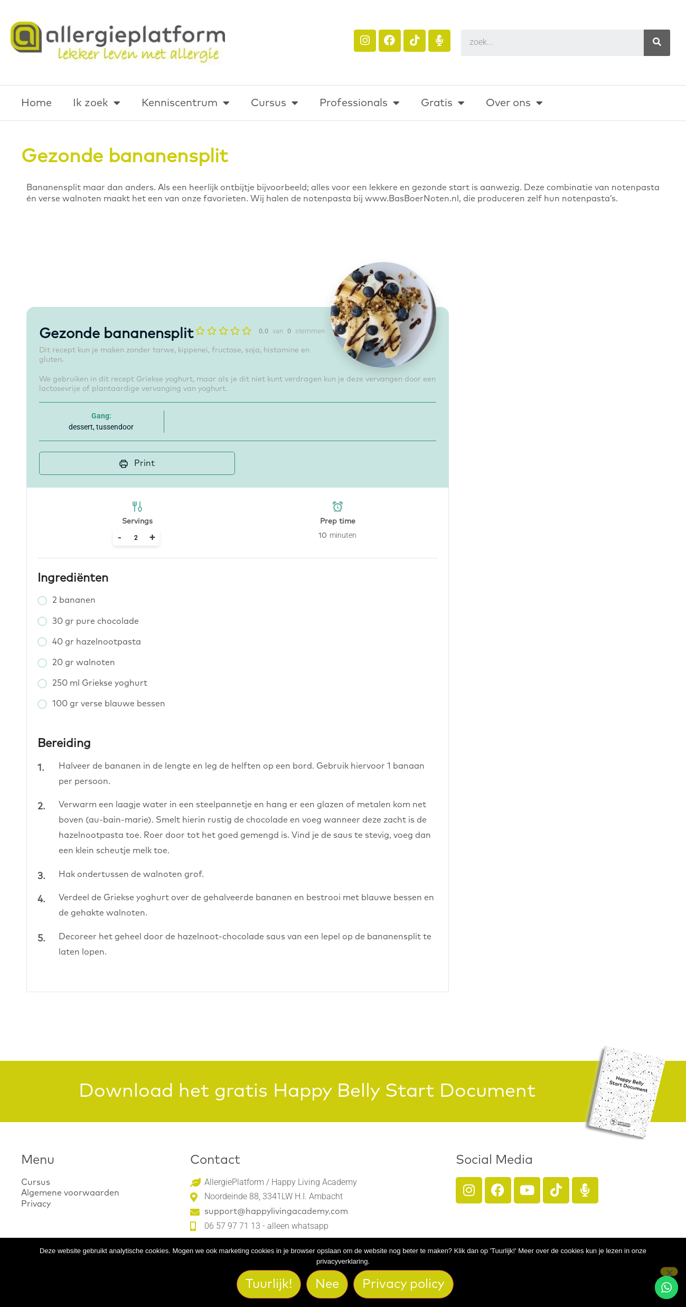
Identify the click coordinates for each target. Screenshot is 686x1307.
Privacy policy (404, 1284)
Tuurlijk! (269, 1284)
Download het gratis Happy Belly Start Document (307, 1091)
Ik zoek (96, 103)
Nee (328, 1284)
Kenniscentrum (186, 103)
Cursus (274, 103)
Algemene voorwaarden (70, 1193)
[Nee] (669, 1272)
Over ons (514, 103)
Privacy (36, 1204)
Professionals (359, 103)
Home (36, 103)
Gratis (443, 103)
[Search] (657, 43)
